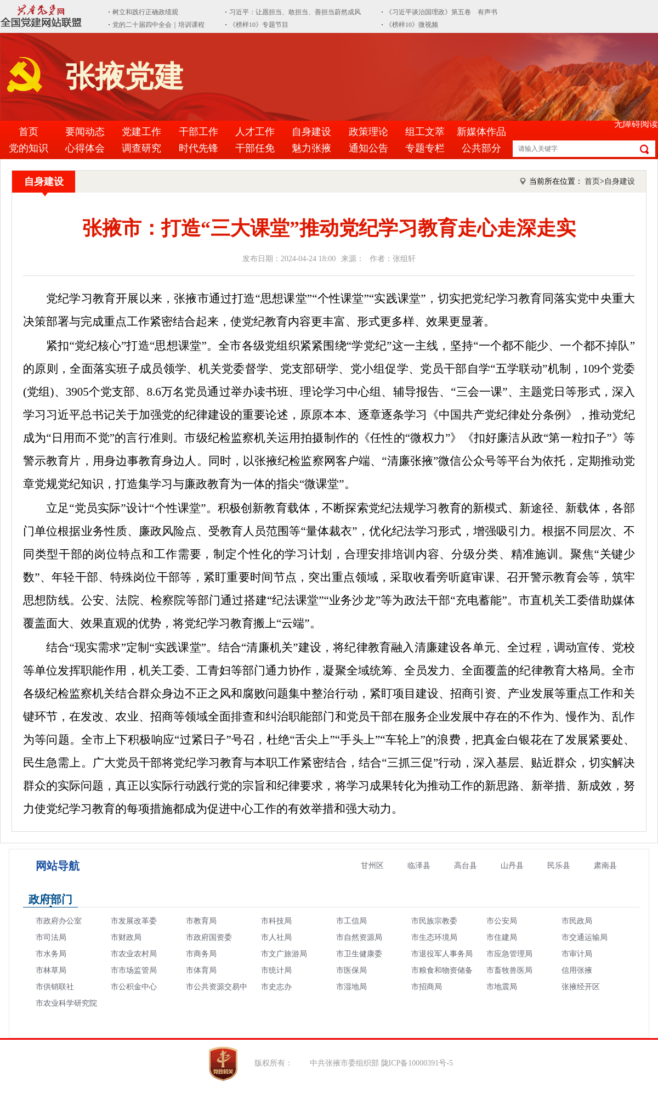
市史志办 (276, 987)
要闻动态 (85, 131)
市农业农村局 (134, 954)
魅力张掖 (311, 148)
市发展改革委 (134, 921)
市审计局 (576, 954)
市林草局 (51, 970)
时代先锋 (198, 148)
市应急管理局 (509, 954)
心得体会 (85, 148)
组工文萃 (425, 131)
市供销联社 (55, 987)
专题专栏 (425, 148)
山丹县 (512, 865)
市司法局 (51, 937)
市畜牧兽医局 (509, 970)
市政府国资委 (209, 937)
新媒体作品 (481, 131)
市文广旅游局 (284, 954)
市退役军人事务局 (442, 954)
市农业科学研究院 (66, 1003)
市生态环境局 (434, 937)
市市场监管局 (134, 970)
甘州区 (372, 865)
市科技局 (276, 921)
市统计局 (276, 970)
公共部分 (481, 148)
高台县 (465, 865)
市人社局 (276, 937)
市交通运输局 (584, 937)
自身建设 (311, 131)
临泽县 (418, 865)
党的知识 (28, 148)
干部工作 (198, 131)
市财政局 (126, 937)
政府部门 (50, 899)
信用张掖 (576, 970)
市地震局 (501, 987)
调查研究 (141, 148)
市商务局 (201, 954)
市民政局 (576, 921)
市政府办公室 (59, 921)
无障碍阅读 (636, 123)
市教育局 (201, 921)
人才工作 (255, 131)
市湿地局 (351, 987)
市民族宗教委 (434, 921)
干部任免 (255, 148)
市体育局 (201, 970)
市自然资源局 (359, 937)
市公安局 (501, 921)
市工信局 (351, 921)
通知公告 (368, 148)
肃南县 (605, 865)
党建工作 (141, 131)
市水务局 (51, 954)
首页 (28, 131)
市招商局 (426, 987)
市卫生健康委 (359, 954)
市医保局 (351, 970)
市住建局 (501, 937)
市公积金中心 (134, 987)
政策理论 (368, 131)
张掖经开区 (580, 987)
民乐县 (558, 865)
